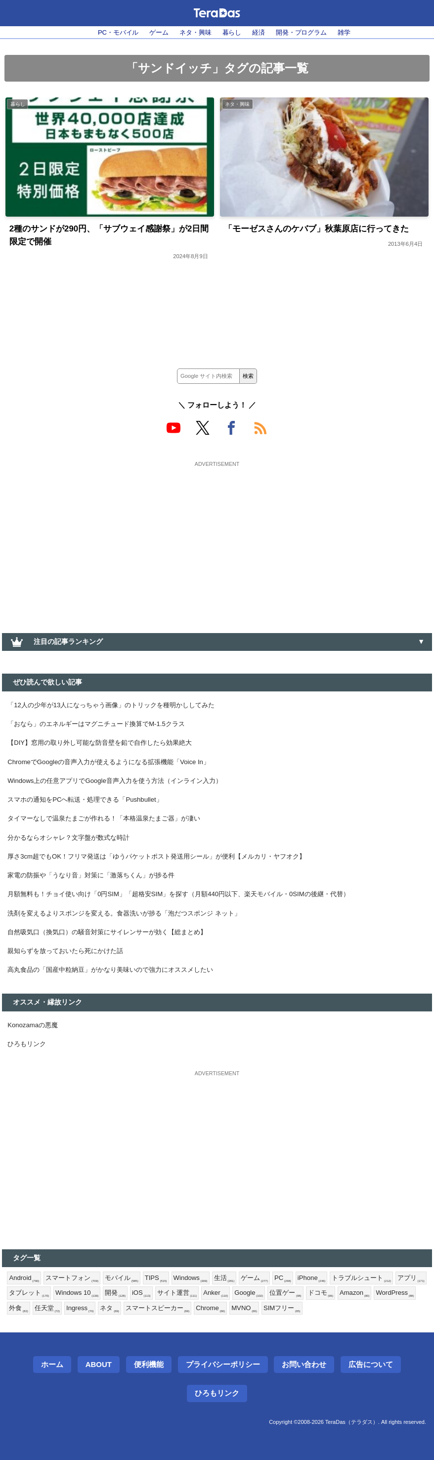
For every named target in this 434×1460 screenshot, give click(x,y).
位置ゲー (335, 1315)
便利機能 (149, 1387)
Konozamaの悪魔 (34, 1043)
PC (297, 1299)
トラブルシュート (380, 1299)
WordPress (29, 1330)
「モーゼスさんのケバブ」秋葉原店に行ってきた (322, 230)
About (99, 1387)
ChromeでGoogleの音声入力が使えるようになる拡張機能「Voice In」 (116, 768)
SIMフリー (345, 1330)
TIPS (164, 1299)
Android (25, 1299)
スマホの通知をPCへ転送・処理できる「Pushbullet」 (91, 808)
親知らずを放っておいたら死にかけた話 (69, 967)
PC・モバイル (110, 33)
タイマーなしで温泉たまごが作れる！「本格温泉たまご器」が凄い (111, 827)
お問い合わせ (304, 1387)
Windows (200, 1299)
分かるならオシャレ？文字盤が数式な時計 (73, 848)
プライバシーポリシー (223, 1387)
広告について (370, 1387)
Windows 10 (116, 1315)
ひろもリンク (28, 1063)
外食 (67, 1330)
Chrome (269, 1330)
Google (296, 1315)
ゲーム (154, 33)
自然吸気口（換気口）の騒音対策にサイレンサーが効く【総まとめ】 (114, 947)
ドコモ (372, 1315)
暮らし (232, 33)
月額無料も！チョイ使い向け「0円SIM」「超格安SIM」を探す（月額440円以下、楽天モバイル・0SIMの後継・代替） (192, 908)
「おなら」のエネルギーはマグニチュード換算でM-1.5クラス (103, 728)
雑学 (353, 33)
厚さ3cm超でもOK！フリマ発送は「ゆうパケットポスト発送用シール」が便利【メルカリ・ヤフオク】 (168, 867)
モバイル (128, 1299)
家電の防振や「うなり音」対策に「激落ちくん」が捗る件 (97, 887)
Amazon (408, 1315)
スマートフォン (76, 1299)
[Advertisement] (217, 542)
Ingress (131, 1330)
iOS (184, 1315)
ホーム (52, 1387)
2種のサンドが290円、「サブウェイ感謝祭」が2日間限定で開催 (106, 237)
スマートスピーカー (212, 1330)
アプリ (23, 1315)
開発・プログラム (307, 33)
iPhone (327, 1299)
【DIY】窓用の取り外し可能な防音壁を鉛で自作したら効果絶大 (106, 748)
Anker (262, 1315)
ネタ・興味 (193, 33)
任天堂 (96, 1330)
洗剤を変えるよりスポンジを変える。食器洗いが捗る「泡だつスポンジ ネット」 (133, 927)
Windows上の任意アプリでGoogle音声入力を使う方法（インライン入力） (123, 788)
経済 (261, 33)
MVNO (305, 1330)
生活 (236, 1299)
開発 (157, 1315)
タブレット (65, 1315)
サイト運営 (221, 1315)
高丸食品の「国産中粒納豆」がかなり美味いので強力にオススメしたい (118, 987)
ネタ (162, 1330)
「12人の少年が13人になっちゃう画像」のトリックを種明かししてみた (119, 708)
